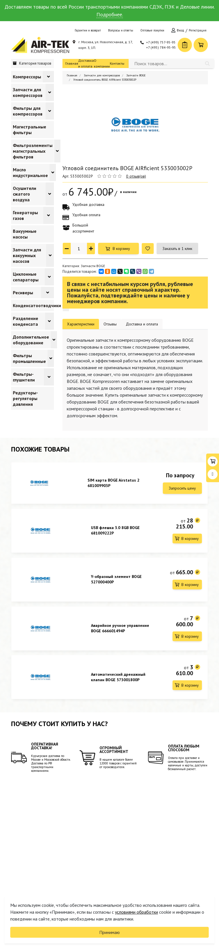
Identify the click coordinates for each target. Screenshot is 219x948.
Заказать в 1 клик (177, 248)
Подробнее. (109, 14)
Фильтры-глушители (24, 377)
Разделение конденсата (25, 321)
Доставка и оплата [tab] (142, 324)
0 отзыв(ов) (136, 176)
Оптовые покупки (152, 30)
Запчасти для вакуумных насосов (27, 255)
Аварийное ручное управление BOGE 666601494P (120, 631)
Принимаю (109, 932)
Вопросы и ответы (120, 30)
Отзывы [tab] (110, 324)
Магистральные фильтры (29, 129)
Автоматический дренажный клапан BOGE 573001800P (118, 681)
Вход (180, 30)
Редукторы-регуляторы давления (25, 398)
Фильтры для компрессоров (27, 111)
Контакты (117, 63)
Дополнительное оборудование (31, 339)
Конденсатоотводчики (37, 305)
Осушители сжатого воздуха (24, 193)
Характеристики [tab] (80, 324)
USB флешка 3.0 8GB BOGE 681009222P (115, 531)
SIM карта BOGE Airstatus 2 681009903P (113, 483)
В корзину (121, 248)
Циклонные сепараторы (25, 277)
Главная (71, 63)
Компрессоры (27, 77)
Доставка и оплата (86, 63)
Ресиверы (23, 292)
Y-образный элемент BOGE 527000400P (116, 581)
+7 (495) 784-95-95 (161, 47)
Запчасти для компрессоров (27, 92)
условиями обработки (136, 912)
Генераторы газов (25, 215)
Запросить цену (182, 488)
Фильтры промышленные (29, 358)
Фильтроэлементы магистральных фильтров (32, 151)
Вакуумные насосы (24, 234)
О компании (102, 63)
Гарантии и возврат (88, 30)
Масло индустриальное (30, 172)
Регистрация (197, 30)
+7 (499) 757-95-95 (161, 42)
